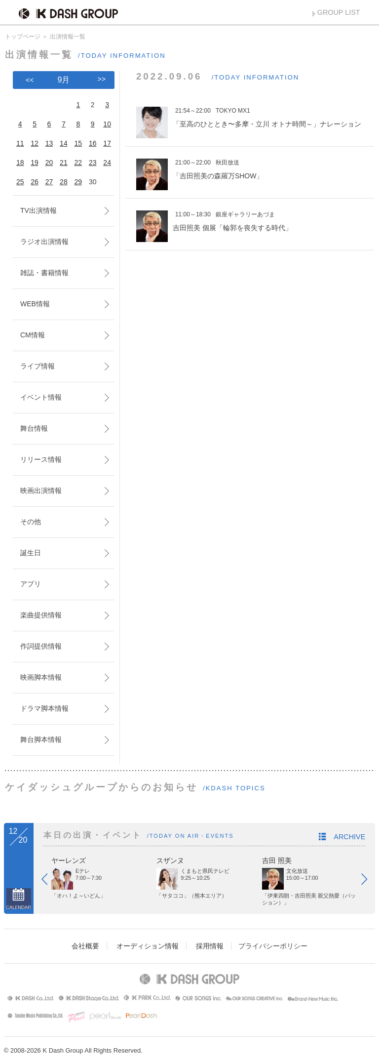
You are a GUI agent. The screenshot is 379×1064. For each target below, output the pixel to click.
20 (49, 162)
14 (64, 143)
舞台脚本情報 (41, 739)
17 (107, 143)
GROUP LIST (338, 12)
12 (34, 143)
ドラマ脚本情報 (44, 708)
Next (369, 881)
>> (102, 79)
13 (49, 143)
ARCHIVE (349, 837)
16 (93, 143)
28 (64, 182)
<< (30, 80)
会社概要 (85, 946)
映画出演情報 (41, 490)
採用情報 (210, 946)
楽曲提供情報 (41, 615)
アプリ (30, 584)
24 (107, 162)
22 (78, 162)
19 (34, 162)
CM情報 (32, 335)
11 (20, 143)
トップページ (22, 36)
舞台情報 (34, 428)
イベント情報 (41, 397)
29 (78, 182)
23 (93, 162)
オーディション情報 (147, 946)
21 (64, 162)
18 (20, 162)
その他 (30, 522)
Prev (49, 881)
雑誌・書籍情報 (44, 273)
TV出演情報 (38, 210)
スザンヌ (170, 860)
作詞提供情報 (41, 646)
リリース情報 (41, 459)
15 (78, 143)
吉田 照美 (277, 860)
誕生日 (30, 553)
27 (49, 182)
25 (20, 182)
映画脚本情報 (41, 677)
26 (34, 182)
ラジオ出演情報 (44, 242)
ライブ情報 (37, 366)
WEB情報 (35, 304)
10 (107, 124)
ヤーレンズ (68, 860)
